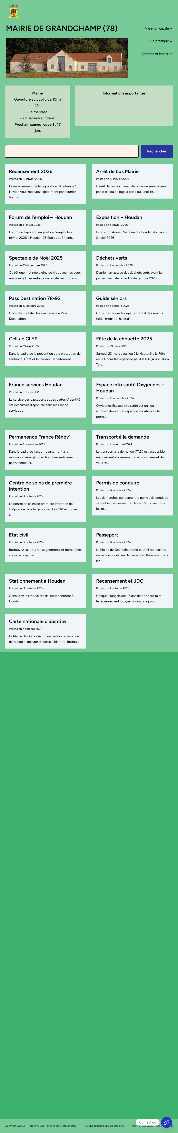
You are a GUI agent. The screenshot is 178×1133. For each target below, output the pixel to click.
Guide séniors (111, 298)
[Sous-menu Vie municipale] (171, 28)
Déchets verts (111, 258)
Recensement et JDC (119, 581)
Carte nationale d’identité (37, 621)
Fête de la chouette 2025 (124, 339)
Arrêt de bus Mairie (117, 171)
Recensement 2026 (30, 171)
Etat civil (18, 535)
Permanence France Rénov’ (39, 437)
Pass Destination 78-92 (35, 298)
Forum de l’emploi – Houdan (40, 217)
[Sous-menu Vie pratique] (171, 41)
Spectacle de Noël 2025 (36, 258)
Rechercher (157, 151)
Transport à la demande (122, 437)
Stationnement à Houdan (37, 581)
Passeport (107, 535)
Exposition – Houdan (119, 217)
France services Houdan (36, 385)
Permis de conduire (117, 483)
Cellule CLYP (23, 339)
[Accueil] (166, 1122)
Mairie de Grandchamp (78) (62, 28)
